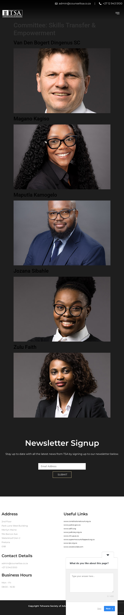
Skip (99, 608)
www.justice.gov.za (72, 525)
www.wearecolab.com (73, 547)
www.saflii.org (70, 528)
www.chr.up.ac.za (71, 536)
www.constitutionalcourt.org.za (77, 521)
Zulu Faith (25, 347)
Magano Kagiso (31, 119)
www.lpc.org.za (70, 543)
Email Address (47, 461)
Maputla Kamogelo (35, 195)
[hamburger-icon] (118, 13)
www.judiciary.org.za (73, 532)
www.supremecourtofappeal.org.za (79, 539)
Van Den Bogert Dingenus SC (47, 43)
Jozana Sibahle (31, 271)
